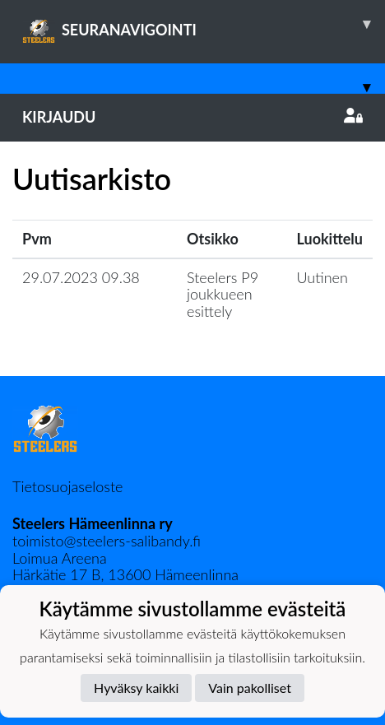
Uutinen (322, 277)
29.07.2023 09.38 (81, 277)
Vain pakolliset (249, 687)
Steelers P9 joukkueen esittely (222, 294)
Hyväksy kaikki (136, 687)
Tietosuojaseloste (67, 486)
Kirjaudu (192, 117)
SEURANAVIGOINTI (203, 24)
